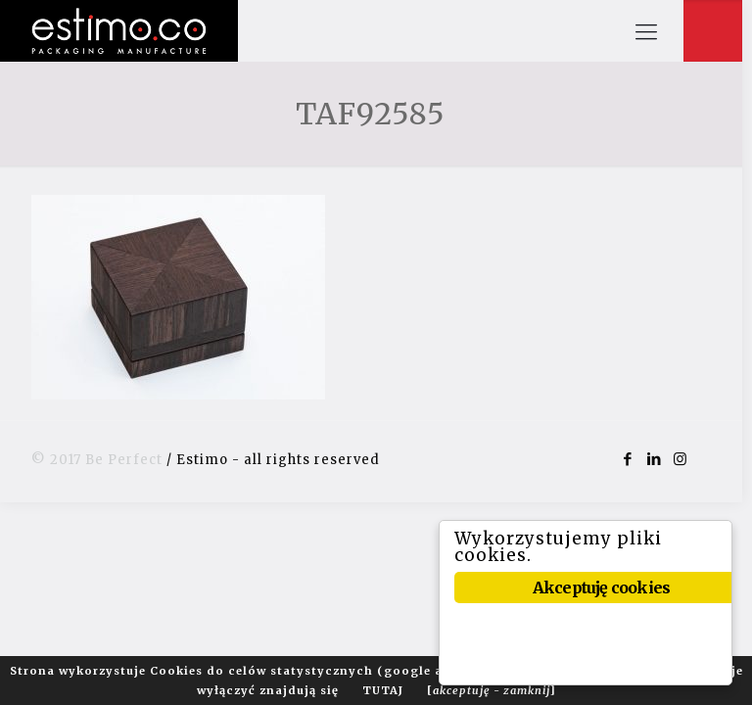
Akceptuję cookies (602, 587)
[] (491, 690)
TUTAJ (382, 690)
